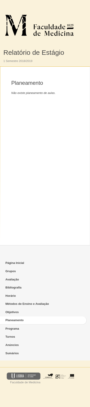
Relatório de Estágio (33, 52)
